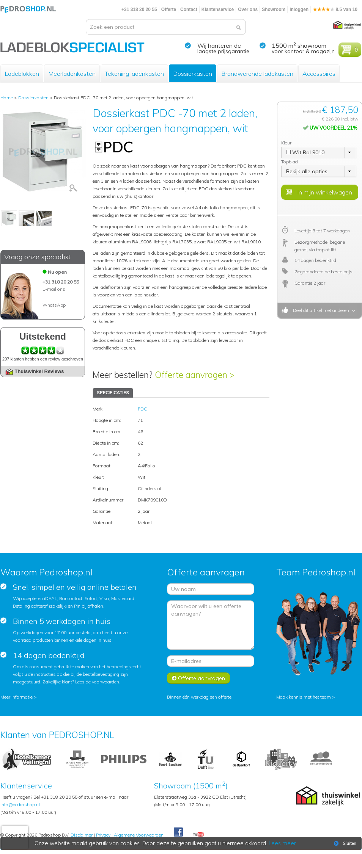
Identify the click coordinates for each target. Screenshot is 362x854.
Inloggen (299, 9)
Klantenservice (217, 9)
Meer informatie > (18, 697)
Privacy (103, 835)
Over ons (248, 9)
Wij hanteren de (219, 45)
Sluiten (344, 843)
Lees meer (282, 843)
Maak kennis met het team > (305, 697)
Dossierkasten (192, 73)
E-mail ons (53, 289)
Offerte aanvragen (198, 678)
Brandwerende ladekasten (257, 73)
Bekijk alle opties (306, 171)
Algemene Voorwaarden (139, 835)
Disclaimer (82, 835)
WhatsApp (54, 305)
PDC (142, 409)
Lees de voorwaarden (97, 682)
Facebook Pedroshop (178, 832)
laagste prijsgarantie (223, 51)
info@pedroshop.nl (20, 804)
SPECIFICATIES (113, 392)
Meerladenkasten (72, 73)
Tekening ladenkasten (134, 73)
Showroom (273, 9)
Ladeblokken (22, 73)
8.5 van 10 (335, 9)
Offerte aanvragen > (195, 374)
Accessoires (318, 73)
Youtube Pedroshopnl (198, 835)
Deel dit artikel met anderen (320, 310)
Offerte (168, 9)
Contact (188, 9)
